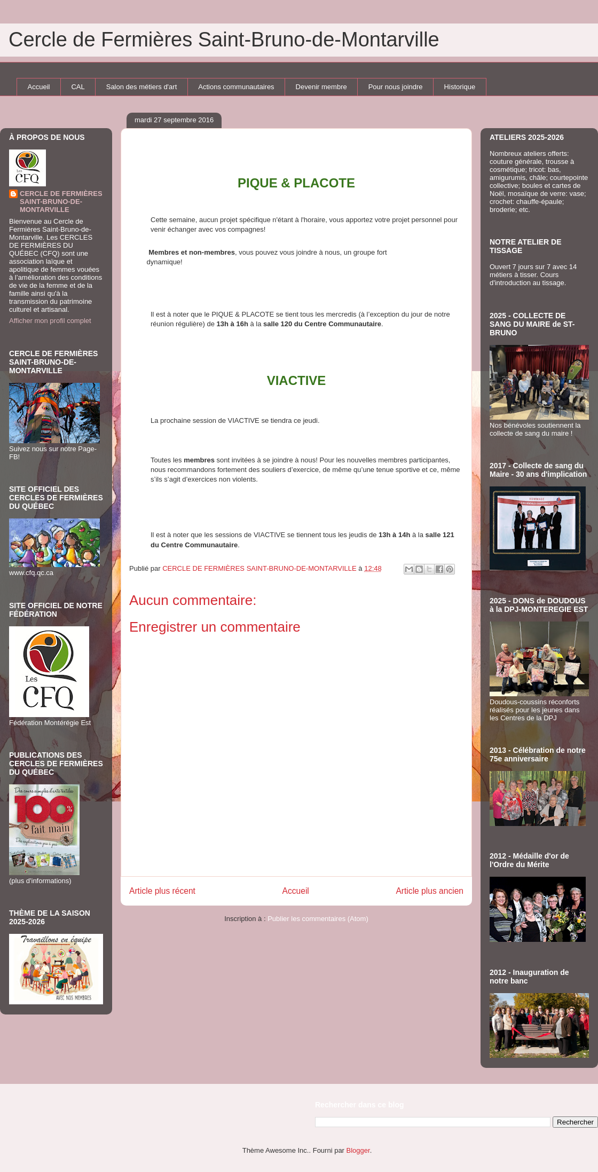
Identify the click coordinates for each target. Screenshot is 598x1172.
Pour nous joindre (395, 87)
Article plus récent (162, 890)
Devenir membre (321, 87)
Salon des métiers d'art (141, 87)
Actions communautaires (236, 87)
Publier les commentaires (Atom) (317, 919)
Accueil (39, 87)
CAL (77, 87)
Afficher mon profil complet (50, 321)
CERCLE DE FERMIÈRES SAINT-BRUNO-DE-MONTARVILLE (61, 202)
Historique (460, 87)
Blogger (358, 1150)
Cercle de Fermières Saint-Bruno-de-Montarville (224, 39)
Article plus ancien (429, 890)
